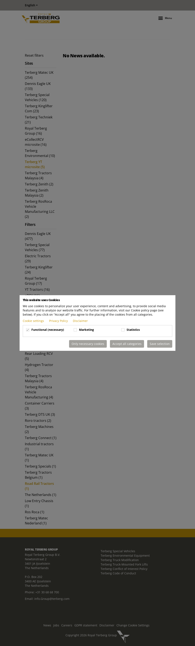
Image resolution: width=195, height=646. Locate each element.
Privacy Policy (59, 321)
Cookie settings (34, 321)
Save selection (160, 344)
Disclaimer (80, 321)
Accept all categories (127, 344)
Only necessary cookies (88, 344)
